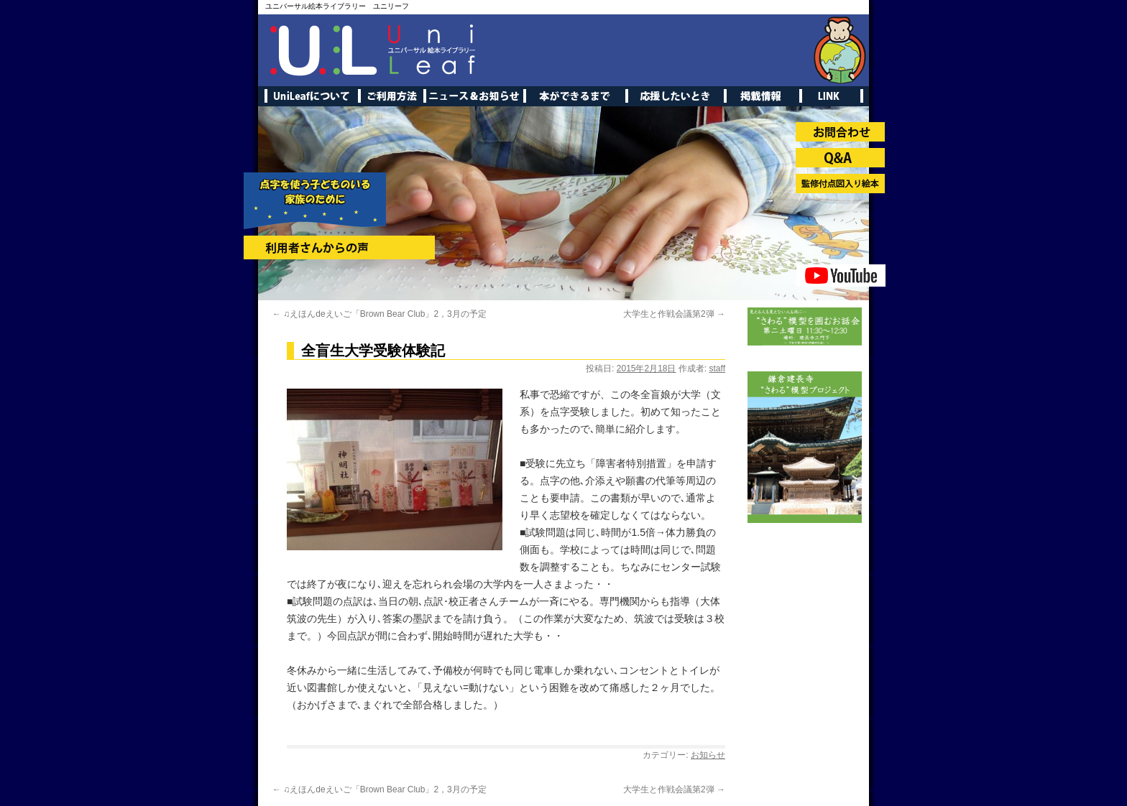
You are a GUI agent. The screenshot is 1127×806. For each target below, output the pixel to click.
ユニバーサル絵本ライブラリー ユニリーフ (337, 6)
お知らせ (708, 755)
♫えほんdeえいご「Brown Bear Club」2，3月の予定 (379, 314)
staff (717, 368)
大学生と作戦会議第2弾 (674, 314)
